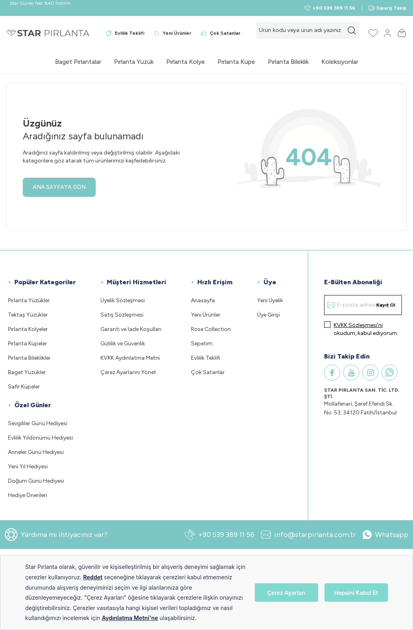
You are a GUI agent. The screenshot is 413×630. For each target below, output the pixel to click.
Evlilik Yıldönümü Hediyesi (40, 437)
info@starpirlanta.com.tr (308, 534)
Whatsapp (385, 534)
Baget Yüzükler (27, 372)
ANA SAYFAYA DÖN (59, 187)
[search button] (351, 30)
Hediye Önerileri (27, 495)
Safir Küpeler (24, 386)
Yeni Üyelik (270, 300)
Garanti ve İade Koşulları (130, 329)
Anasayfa (203, 300)
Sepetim (201, 343)
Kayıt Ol (385, 305)
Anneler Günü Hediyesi (36, 452)
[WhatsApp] (389, 372)
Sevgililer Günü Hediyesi (37, 423)
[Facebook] (332, 372)
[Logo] (47, 33)
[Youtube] (351, 372)
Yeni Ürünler (205, 314)
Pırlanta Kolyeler (28, 329)
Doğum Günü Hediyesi (36, 480)
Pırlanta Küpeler (27, 343)
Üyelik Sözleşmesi (122, 300)
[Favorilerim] (373, 33)
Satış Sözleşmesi (122, 314)
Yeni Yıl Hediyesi (28, 466)
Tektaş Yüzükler (28, 314)
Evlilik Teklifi (205, 358)
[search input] (308, 30)
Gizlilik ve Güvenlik (122, 343)
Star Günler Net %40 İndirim (40, 3)
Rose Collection (211, 329)
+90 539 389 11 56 (219, 534)
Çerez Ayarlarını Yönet (128, 372)
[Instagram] (370, 372)
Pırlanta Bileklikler (29, 358)
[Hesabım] (387, 33)
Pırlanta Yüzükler (29, 300)
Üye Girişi (268, 314)
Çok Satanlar (208, 372)
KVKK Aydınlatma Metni (130, 358)
